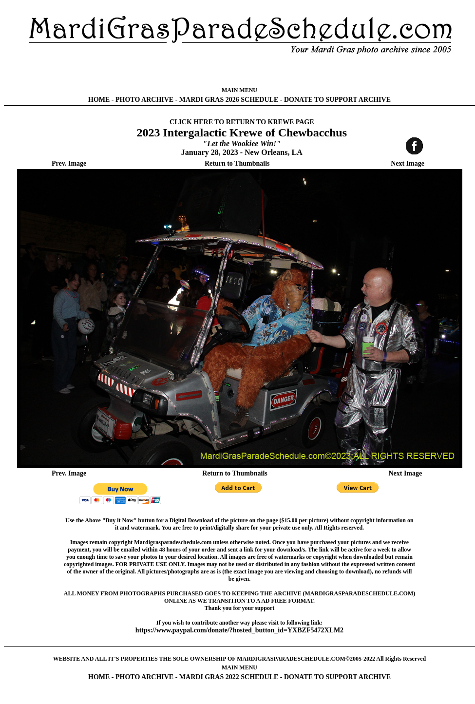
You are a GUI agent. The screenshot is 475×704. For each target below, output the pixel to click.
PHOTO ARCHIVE (144, 99)
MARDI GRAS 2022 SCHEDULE (228, 677)
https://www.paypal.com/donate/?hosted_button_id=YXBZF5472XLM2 (239, 630)
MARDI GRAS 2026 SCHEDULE (228, 99)
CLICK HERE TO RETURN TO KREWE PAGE (242, 122)
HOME (99, 99)
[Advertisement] (239, 70)
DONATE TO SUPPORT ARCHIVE (337, 99)
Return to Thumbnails (237, 163)
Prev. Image (69, 163)
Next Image (407, 163)
